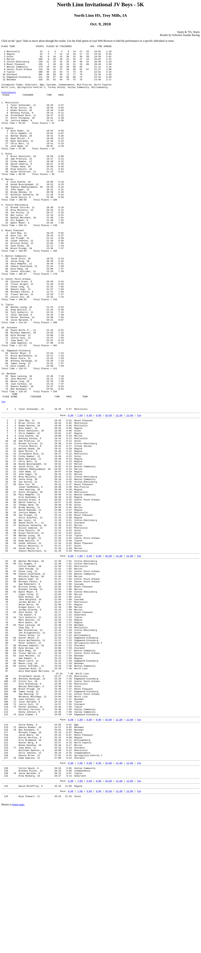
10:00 (108, 488)
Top (3, 473)
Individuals (8, 101)
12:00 (129, 488)
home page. (18, 948)
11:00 (119, 488)
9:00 (98, 488)
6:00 (70, 488)
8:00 (89, 488)
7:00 (79, 488)
